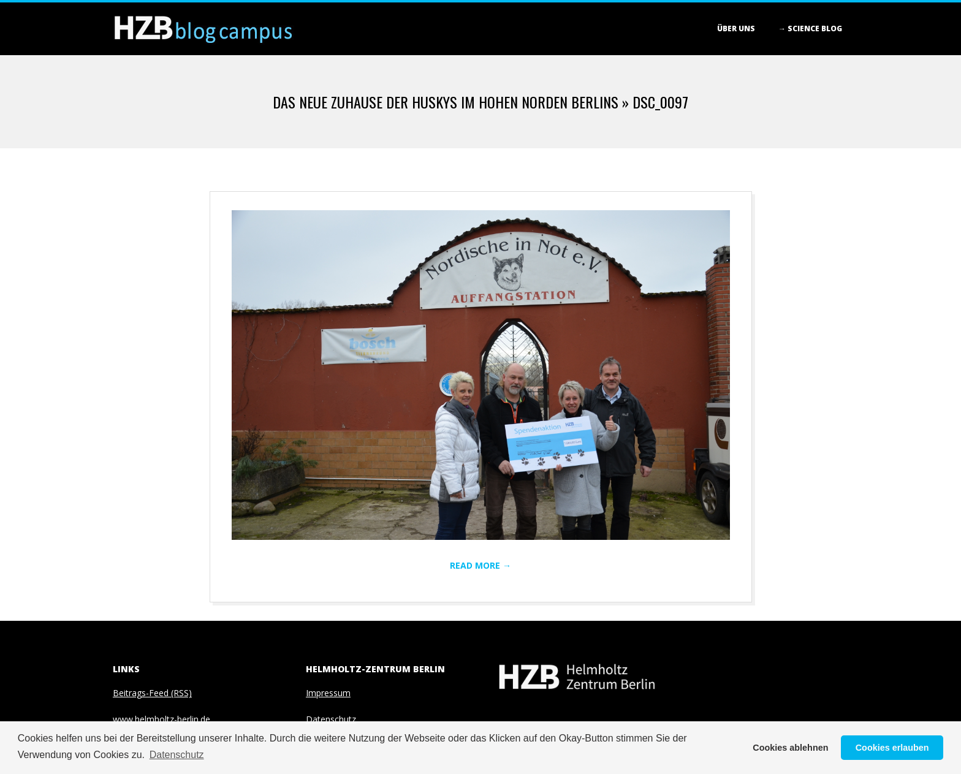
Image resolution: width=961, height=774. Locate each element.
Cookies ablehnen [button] (790, 748)
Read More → (480, 565)
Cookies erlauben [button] (892, 748)
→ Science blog (810, 28)
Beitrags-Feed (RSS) (152, 693)
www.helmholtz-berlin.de (161, 719)
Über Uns (736, 28)
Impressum (328, 693)
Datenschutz (331, 719)
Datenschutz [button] (177, 754)
